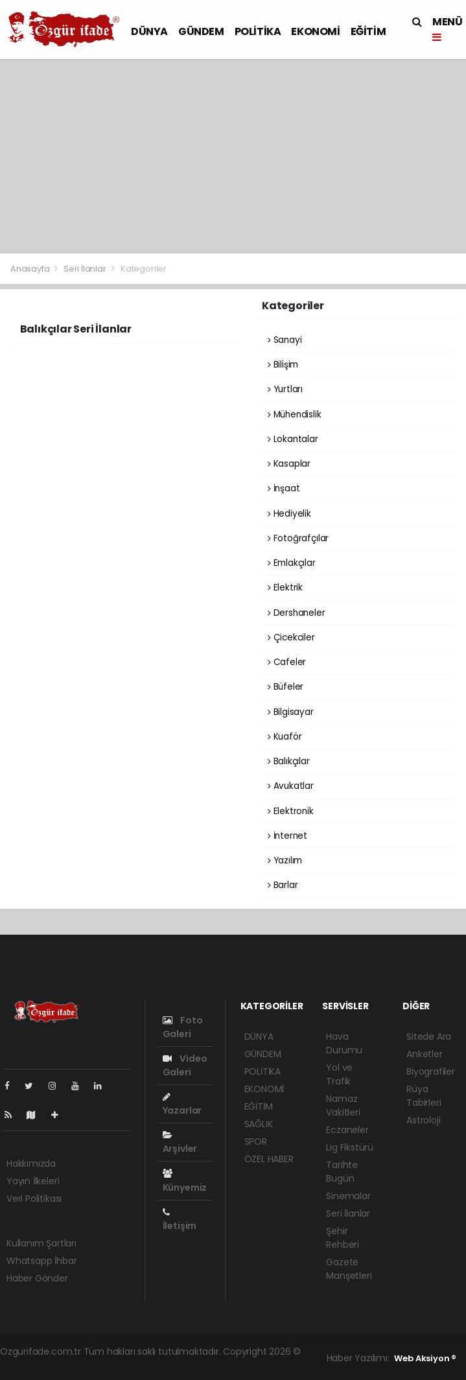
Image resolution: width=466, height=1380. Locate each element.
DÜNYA (149, 31)
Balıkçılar (289, 761)
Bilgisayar (291, 712)
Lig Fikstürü (349, 1147)
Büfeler (285, 687)
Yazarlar (182, 1104)
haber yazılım (207, 1365)
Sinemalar (348, 1195)
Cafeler (287, 662)
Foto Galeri (183, 1027)
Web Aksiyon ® (425, 1358)
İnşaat (283, 488)
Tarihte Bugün (342, 1171)
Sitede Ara (428, 1036)
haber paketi (91, 1365)
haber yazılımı (30, 1365)
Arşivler (180, 1142)
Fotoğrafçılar (298, 538)
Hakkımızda (31, 1163)
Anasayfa (30, 269)
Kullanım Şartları (41, 1243)
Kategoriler (144, 269)
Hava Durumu (344, 1043)
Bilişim (283, 364)
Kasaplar (289, 464)
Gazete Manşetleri (348, 1269)
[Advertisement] (233, 156)
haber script (265, 1365)
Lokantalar (293, 439)
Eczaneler (347, 1129)
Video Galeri (185, 1065)
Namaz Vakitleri (343, 1105)
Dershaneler (296, 613)
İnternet (287, 836)
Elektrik (285, 587)
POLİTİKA (258, 31)
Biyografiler (430, 1071)
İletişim (179, 1220)
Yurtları (285, 389)
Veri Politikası (34, 1198)
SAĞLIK (258, 1123)
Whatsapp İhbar (41, 1260)
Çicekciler (291, 637)
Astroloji (423, 1120)
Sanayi (284, 340)
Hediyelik (289, 514)
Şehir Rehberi (342, 1237)
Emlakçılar (292, 563)
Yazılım (285, 860)
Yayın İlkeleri (32, 1181)
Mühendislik (294, 414)
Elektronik (291, 811)
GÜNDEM (201, 31)
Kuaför (284, 737)
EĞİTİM (368, 31)
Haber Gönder (37, 1278)
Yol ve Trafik (339, 1074)
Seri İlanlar (85, 269)
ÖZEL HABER (269, 1158)
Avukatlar (291, 786)
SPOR (255, 1141)
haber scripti (148, 1365)
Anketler (424, 1053)
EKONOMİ (315, 31)
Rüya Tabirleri (423, 1095)
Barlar (282, 885)
